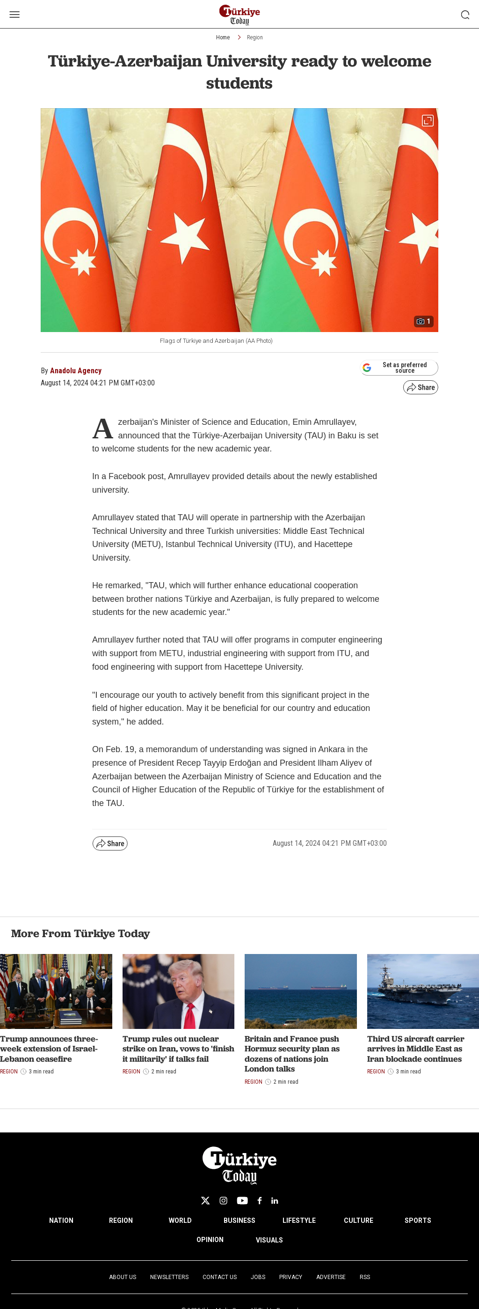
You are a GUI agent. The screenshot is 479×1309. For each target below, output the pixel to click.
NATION (61, 1220)
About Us (122, 1277)
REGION (121, 1220)
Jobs (258, 1277)
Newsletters (169, 1277)
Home (223, 37)
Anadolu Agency (76, 370)
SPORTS (418, 1220)
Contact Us (220, 1277)
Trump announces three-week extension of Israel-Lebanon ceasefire (49, 1048)
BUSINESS (239, 1220)
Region (255, 37)
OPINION (210, 1239)
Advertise (331, 1277)
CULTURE (358, 1220)
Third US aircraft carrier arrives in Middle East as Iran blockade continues (415, 1048)
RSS (365, 1277)
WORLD (180, 1220)
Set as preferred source (394, 367)
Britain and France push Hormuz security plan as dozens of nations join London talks (292, 1053)
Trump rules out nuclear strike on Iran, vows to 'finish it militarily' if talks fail (178, 1048)
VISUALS (269, 1240)
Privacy (290, 1277)
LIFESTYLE (299, 1220)
